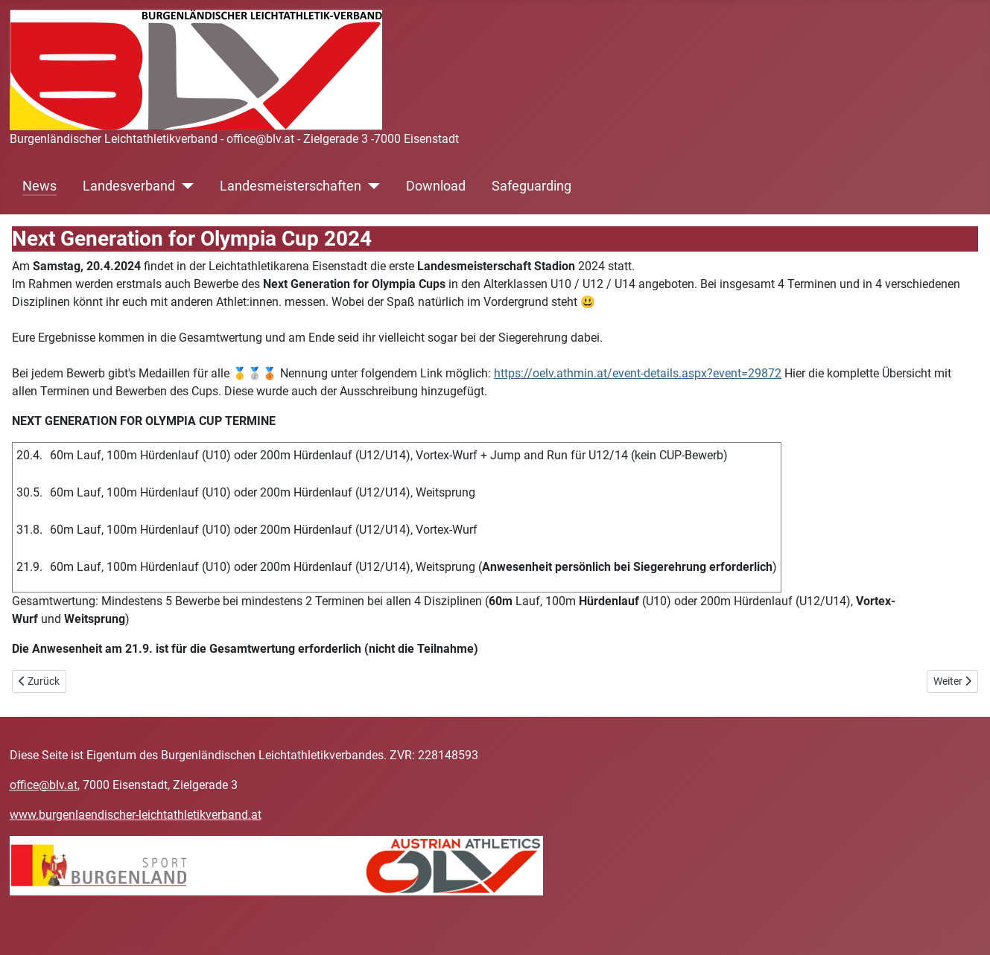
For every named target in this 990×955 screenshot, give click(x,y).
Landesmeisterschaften (290, 186)
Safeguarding (531, 186)
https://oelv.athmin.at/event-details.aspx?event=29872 (637, 373)
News (39, 186)
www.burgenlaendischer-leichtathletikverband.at (135, 815)
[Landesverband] (184, 186)
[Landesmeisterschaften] (370, 186)
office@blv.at (43, 785)
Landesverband (129, 186)
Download (436, 186)
